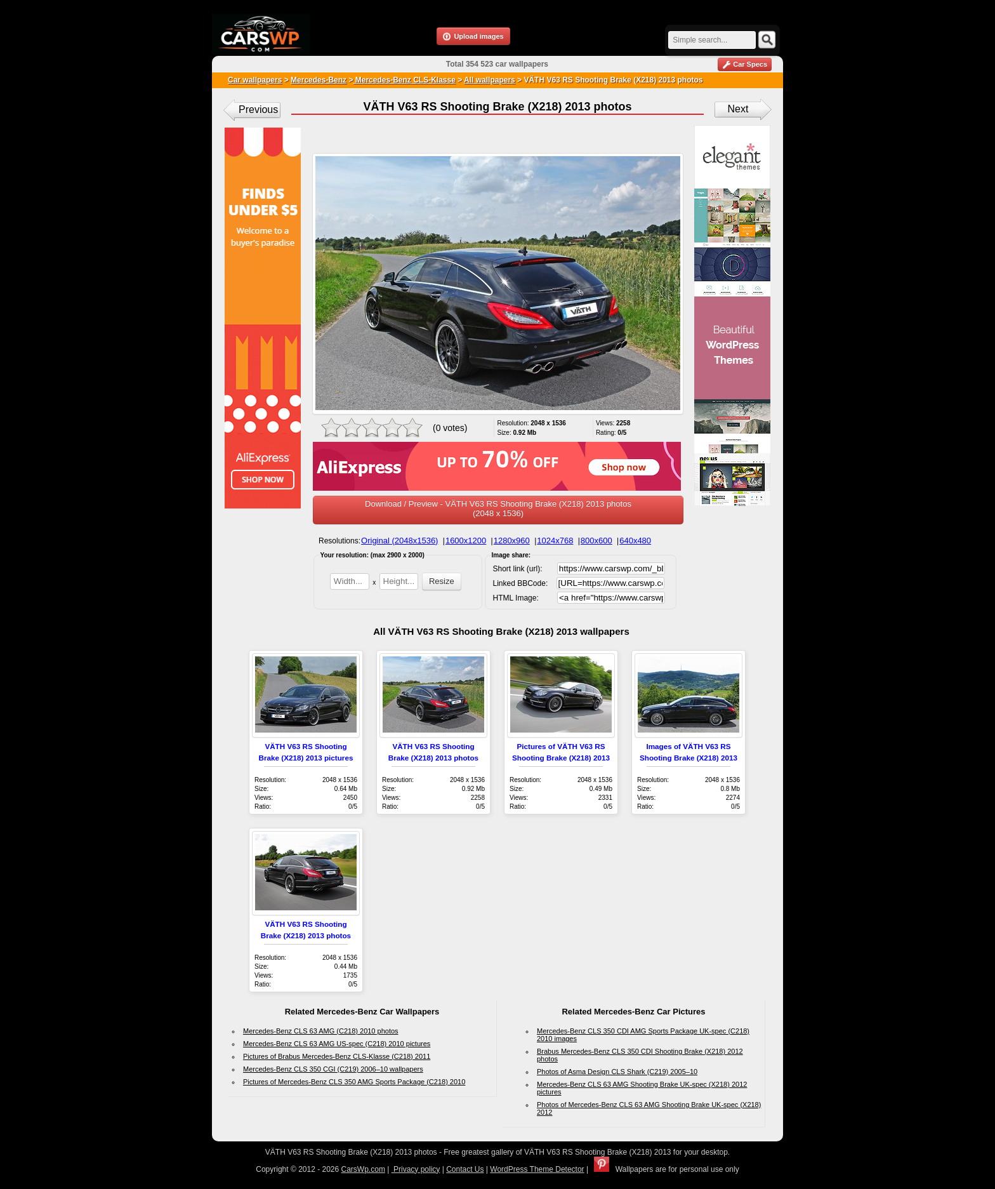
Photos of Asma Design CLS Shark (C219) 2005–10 (617, 1071)
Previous (258, 109)
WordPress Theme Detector (537, 1169)
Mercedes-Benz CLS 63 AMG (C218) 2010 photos (321, 1031)
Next (738, 108)
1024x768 (555, 540)
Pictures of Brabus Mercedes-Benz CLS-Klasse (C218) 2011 (336, 1056)
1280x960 (512, 540)
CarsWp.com (363, 1169)
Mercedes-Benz (318, 80)
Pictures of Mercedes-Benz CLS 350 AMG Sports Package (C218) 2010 (354, 1082)
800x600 (596, 540)
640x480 (635, 540)
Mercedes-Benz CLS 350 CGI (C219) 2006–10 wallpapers (333, 1069)
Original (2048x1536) (399, 540)
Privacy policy (416, 1169)
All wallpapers (489, 80)
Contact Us (465, 1169)
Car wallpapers (255, 80)
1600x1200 (465, 540)
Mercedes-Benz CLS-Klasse (404, 80)
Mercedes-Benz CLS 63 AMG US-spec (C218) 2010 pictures (336, 1043)
